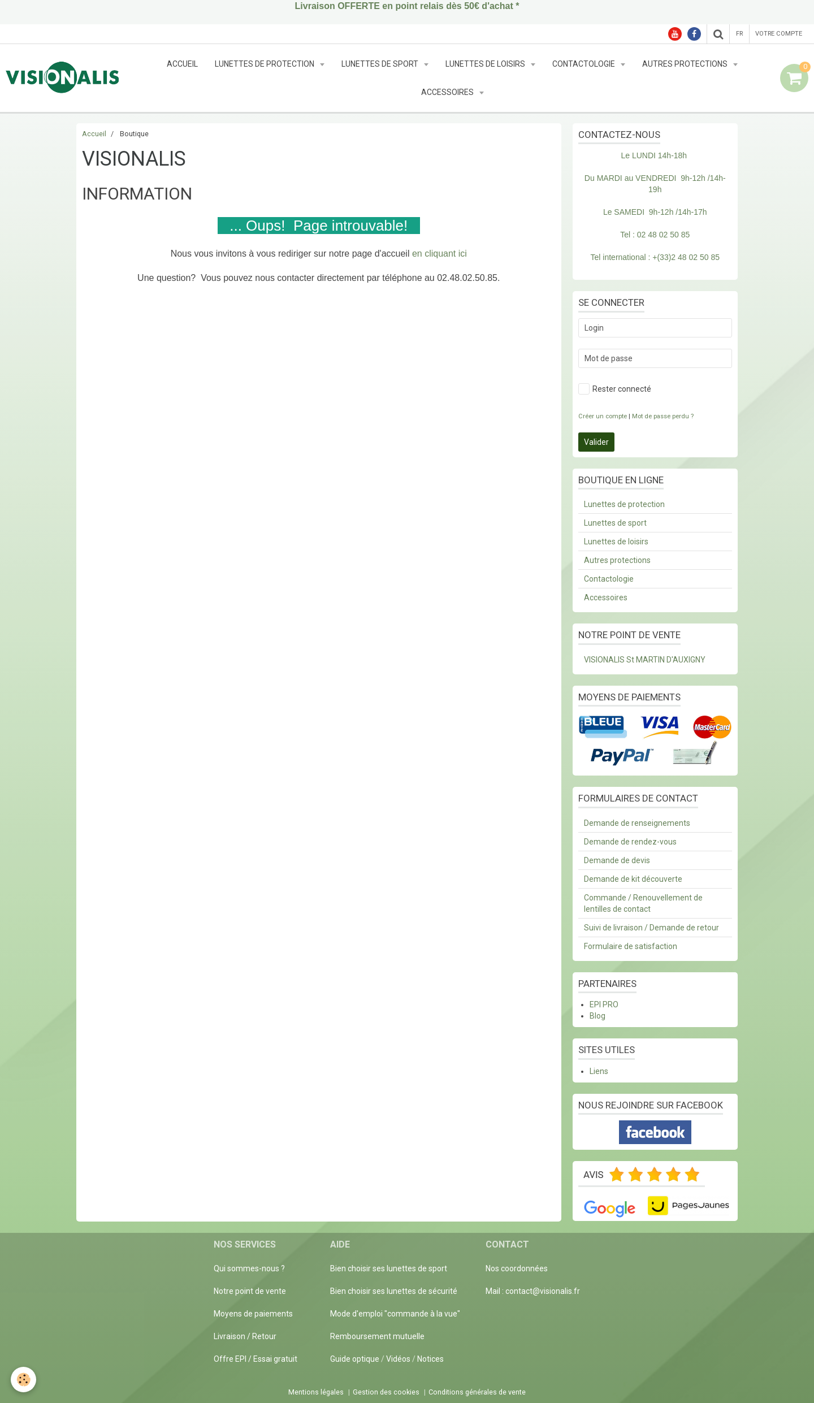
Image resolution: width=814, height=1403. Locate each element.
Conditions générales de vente (477, 1392)
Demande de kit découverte (633, 879)
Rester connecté (614, 389)
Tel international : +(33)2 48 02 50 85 (655, 257)
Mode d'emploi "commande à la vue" (395, 1313)
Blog (597, 1015)
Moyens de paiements (253, 1313)
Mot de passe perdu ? (663, 416)
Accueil (182, 63)
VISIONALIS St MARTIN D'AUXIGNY (644, 659)
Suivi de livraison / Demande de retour (651, 927)
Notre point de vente (250, 1291)
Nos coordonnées (517, 1268)
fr (739, 33)
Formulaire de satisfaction (630, 946)
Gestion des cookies (386, 1392)
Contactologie (584, 63)
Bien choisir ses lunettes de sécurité (393, 1291)
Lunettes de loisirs (486, 63)
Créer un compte (602, 416)
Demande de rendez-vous (630, 841)
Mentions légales (316, 1392)
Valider (596, 442)
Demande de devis (617, 860)
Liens (599, 1071)
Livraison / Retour (245, 1336)
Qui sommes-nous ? (249, 1268)
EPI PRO (604, 1004)
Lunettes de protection (265, 63)
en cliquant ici (439, 253)
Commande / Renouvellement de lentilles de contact (643, 903)
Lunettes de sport (380, 63)
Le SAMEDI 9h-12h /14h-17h (655, 211)
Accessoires (448, 92)
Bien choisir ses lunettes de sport (388, 1268)
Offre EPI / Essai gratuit (255, 1358)
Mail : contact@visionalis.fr (533, 1291)
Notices (430, 1358)
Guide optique (355, 1358)
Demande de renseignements (637, 823)
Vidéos (398, 1358)
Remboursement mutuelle (377, 1336)
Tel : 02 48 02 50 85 (655, 234)
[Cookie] (24, 1379)
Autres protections (685, 63)
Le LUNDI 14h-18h (654, 155)
